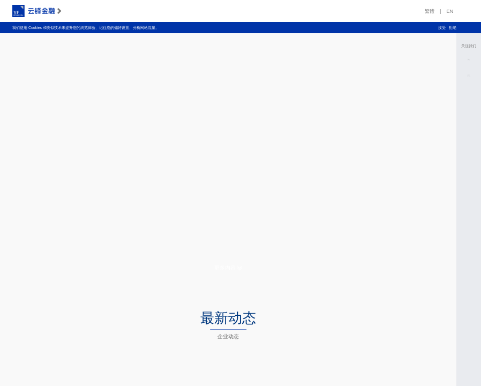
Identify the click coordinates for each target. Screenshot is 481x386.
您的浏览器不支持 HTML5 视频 (228, 153)
